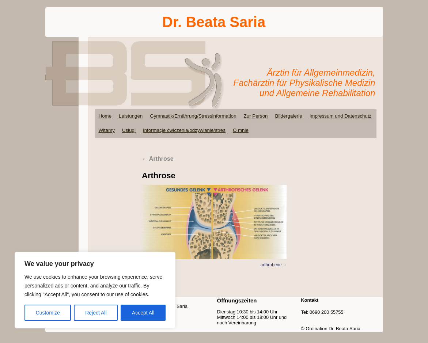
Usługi (129, 130)
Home (105, 116)
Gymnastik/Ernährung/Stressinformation (193, 116)
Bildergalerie (288, 116)
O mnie (241, 130)
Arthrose (158, 159)
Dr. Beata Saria (213, 22)
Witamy (107, 130)
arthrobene (271, 264)
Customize (48, 313)
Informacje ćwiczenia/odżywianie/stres (184, 130)
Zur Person (256, 116)
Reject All (95, 313)
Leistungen (131, 116)
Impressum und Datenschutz (341, 116)
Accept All (143, 313)
